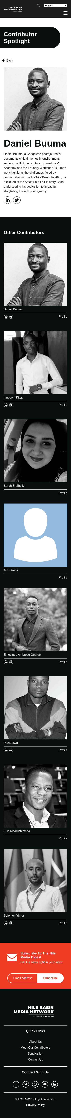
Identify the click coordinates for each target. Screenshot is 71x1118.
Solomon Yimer (14, 915)
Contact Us (35, 1059)
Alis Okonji (11, 570)
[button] (38, 6)
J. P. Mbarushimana (17, 831)
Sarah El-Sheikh (14, 485)
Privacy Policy (35, 1105)
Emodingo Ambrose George (22, 654)
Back (7, 60)
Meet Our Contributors (35, 1047)
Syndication (35, 1053)
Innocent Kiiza (13, 397)
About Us (35, 1041)
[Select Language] (55, 5)
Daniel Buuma (13, 309)
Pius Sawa (11, 742)
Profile (63, 316)
